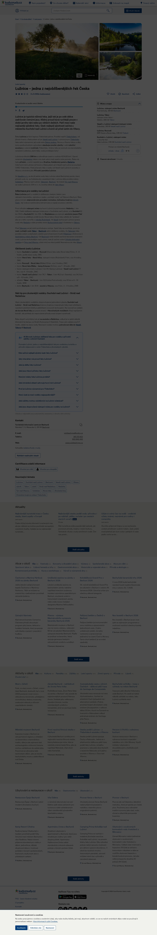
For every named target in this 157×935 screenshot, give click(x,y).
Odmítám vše (35, 928)
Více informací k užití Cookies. (45, 921)
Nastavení (50, 928)
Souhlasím (21, 928)
